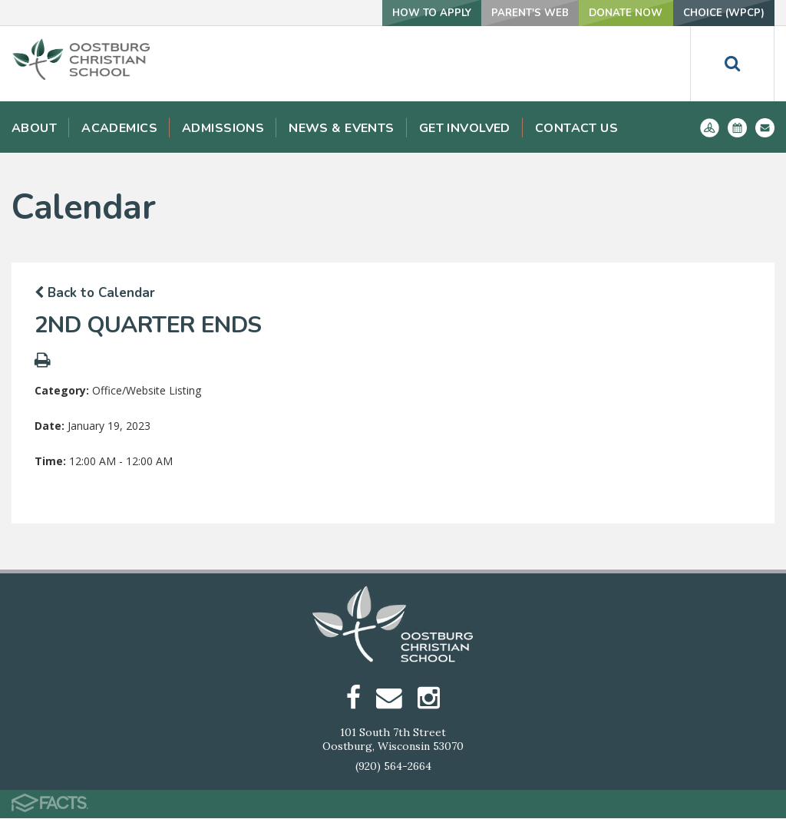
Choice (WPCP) (719, 12)
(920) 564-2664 (393, 767)
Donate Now (613, 12)
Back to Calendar (95, 293)
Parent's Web (511, 12)
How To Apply (406, 12)
